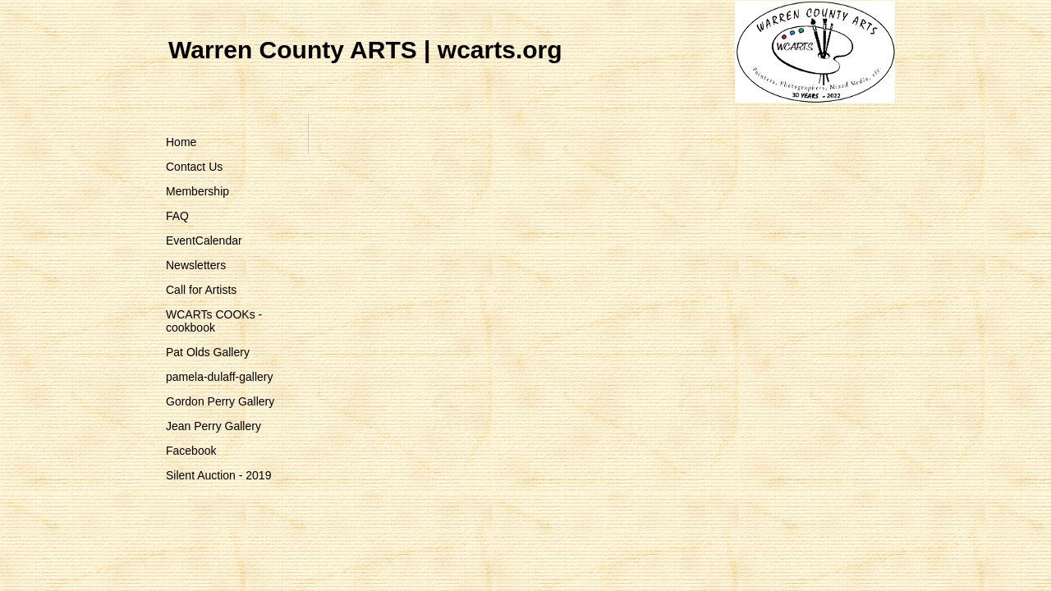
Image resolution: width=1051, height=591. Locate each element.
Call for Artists (201, 289)
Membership (197, 191)
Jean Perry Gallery (213, 426)
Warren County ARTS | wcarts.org (365, 49)
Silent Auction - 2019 (218, 475)
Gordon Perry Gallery (220, 401)
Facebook (191, 450)
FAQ (177, 215)
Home (181, 142)
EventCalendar (204, 240)
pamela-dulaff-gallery (219, 376)
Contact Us (194, 166)
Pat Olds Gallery (208, 352)
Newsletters (196, 265)
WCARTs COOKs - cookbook (214, 321)
